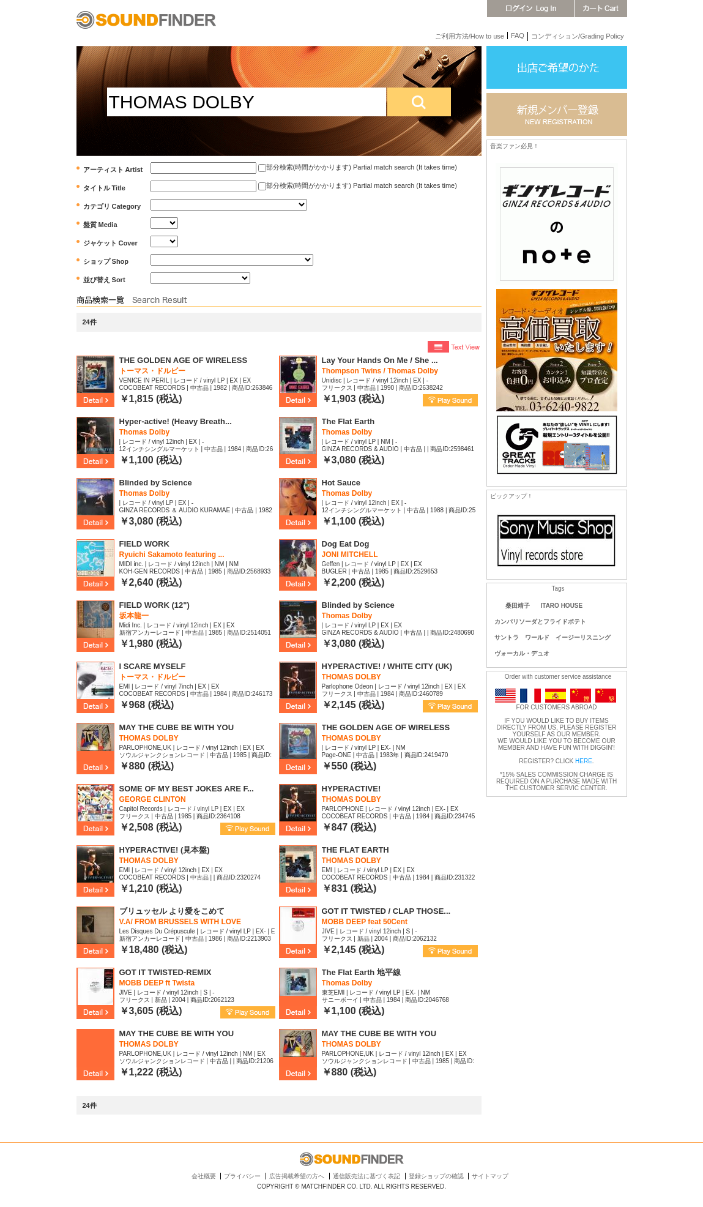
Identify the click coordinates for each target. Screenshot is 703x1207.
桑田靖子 (517, 605)
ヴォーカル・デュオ (521, 653)
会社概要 (204, 1176)
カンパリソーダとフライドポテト (540, 621)
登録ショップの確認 (436, 1176)
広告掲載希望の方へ (296, 1176)
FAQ (517, 35)
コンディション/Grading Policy (577, 36)
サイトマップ (490, 1176)
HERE (583, 761)
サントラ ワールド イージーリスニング (555, 637)
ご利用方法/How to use (469, 36)
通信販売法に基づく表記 (366, 1176)
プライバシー (242, 1176)
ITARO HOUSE (562, 605)
